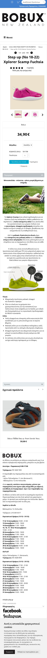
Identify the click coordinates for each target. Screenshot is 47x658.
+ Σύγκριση (23, 166)
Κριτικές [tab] (23, 384)
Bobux (23, 124)
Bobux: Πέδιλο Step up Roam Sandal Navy (23, 438)
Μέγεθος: (13, 145)
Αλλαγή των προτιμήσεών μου (27, 652)
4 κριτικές (30, 68)
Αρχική (5, 47)
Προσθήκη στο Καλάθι (19, 162)
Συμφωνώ (9, 652)
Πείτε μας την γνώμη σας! (22, 70)
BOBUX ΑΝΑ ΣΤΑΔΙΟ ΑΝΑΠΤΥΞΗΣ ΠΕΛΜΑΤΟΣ (22, 47)
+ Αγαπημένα (33, 162)
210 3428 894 (16, 557)
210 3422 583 (17, 470)
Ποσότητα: (13, 155)
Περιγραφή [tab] (23, 175)
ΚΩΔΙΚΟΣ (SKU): (15, 151)
